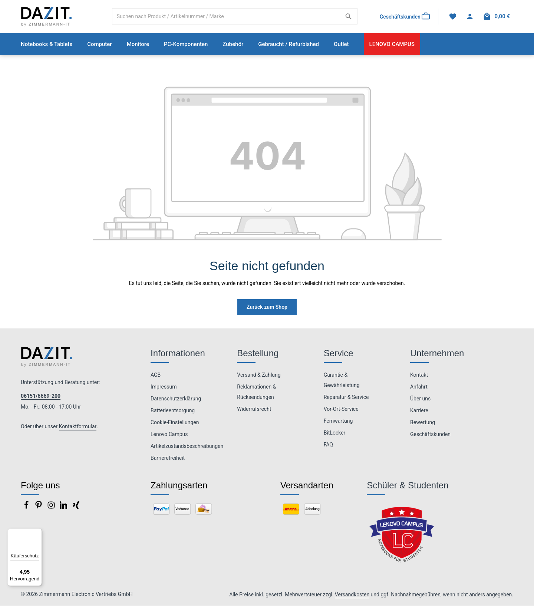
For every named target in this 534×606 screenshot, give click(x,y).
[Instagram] (51, 508)
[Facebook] (27, 508)
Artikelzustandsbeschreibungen (187, 446)
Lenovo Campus (169, 435)
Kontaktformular (78, 427)
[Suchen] (348, 17)
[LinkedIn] (64, 508)
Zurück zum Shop (267, 307)
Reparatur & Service (346, 397)
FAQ (328, 445)
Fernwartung (338, 421)
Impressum (164, 387)
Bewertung (422, 423)
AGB (156, 375)
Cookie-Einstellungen (175, 423)
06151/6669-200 (40, 396)
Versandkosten (352, 595)
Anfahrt (419, 387)
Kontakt (419, 375)
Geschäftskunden (430, 435)
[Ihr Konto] (470, 17)
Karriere (419, 411)
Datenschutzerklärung (176, 399)
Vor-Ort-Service (341, 409)
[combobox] (226, 17)
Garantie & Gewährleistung (342, 380)
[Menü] (37, 532)
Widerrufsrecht (254, 409)
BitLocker (335, 433)
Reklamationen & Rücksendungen (256, 392)
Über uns (420, 399)
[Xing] (76, 508)
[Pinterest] (39, 508)
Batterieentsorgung (173, 411)
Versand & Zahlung (258, 375)
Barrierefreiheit (168, 458)
